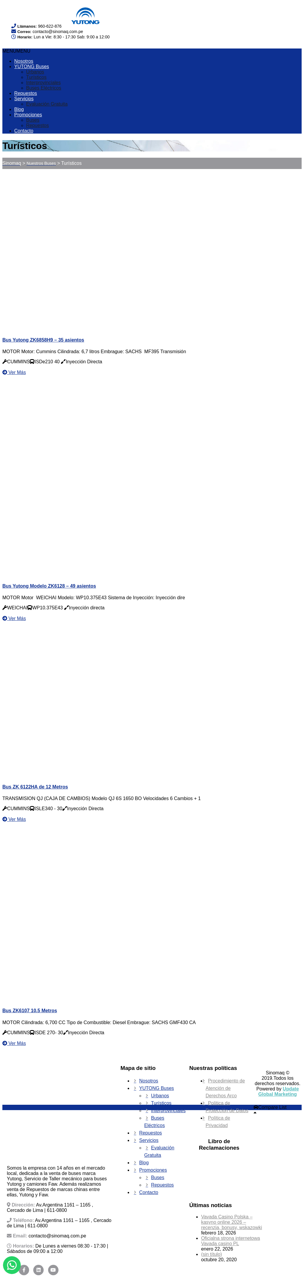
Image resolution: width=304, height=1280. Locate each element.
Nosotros (23, 61)
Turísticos (36, 77)
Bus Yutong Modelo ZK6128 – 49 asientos (49, 586)
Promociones (28, 114)
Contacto (23, 130)
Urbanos (35, 71)
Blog (19, 109)
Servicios (24, 98)
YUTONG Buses (31, 66)
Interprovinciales (43, 82)
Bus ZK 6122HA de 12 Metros (35, 786)
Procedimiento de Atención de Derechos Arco (225, 1088)
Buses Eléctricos (43, 87)
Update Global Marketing (278, 1091)
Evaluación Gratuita (47, 104)
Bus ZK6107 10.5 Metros (29, 1010)
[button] (16, 51)
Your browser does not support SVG (32, 12)
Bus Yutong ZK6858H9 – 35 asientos (43, 339)
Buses (32, 120)
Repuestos (25, 93)
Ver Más (14, 372)
